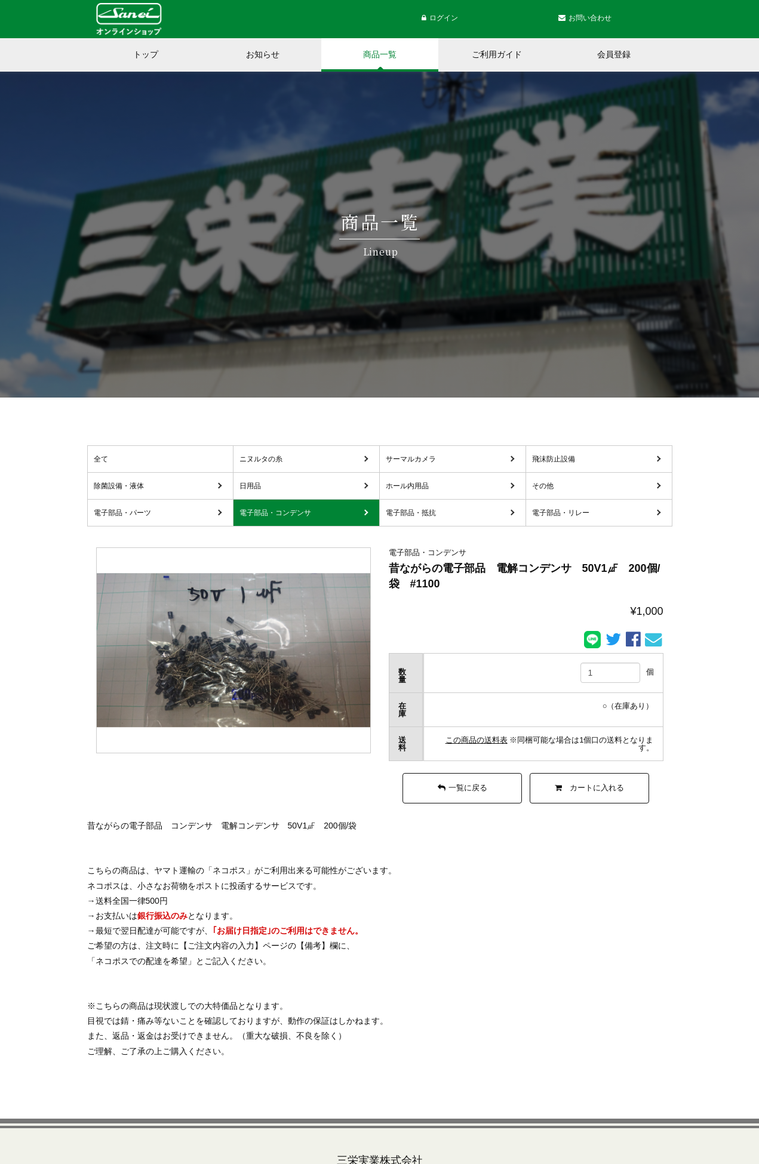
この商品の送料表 (476, 739)
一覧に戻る (462, 787)
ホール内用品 (407, 486)
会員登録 (614, 54)
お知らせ (262, 54)
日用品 (250, 486)
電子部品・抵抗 (411, 513)
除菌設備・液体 (119, 486)
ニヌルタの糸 (260, 459)
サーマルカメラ (411, 459)
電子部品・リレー (560, 513)
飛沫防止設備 (553, 459)
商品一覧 (380, 54)
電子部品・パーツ (122, 513)
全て (101, 459)
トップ (145, 54)
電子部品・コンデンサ (275, 513)
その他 (543, 486)
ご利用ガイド (497, 54)
